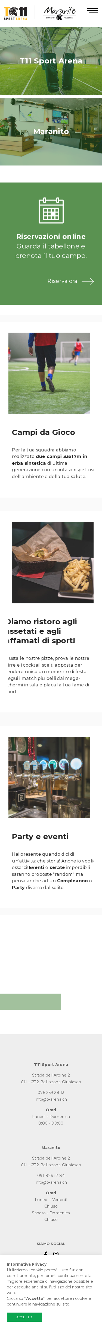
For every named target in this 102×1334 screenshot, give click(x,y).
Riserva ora (62, 295)
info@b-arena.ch (51, 1099)
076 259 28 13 (51, 1092)
